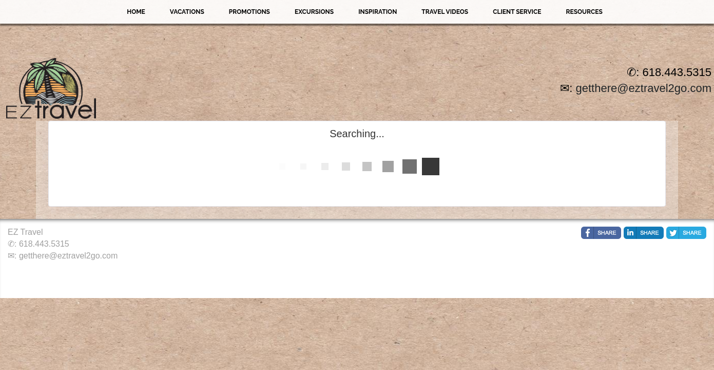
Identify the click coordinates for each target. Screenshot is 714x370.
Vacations (187, 11)
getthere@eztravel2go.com (643, 88)
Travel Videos (444, 11)
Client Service (517, 11)
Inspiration (377, 11)
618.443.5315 (44, 243)
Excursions (314, 11)
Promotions (249, 11)
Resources (584, 11)
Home (136, 11)
